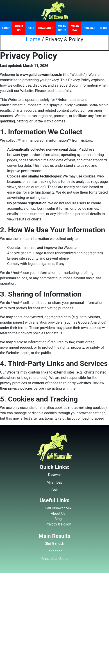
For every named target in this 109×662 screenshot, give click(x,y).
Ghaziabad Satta (54, 559)
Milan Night (62, 28)
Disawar (89, 28)
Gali (31, 28)
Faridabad (54, 551)
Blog (103, 28)
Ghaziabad (45, 28)
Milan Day (75, 28)
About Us (18, 28)
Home (6, 28)
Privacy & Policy (58, 524)
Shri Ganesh (54, 543)
